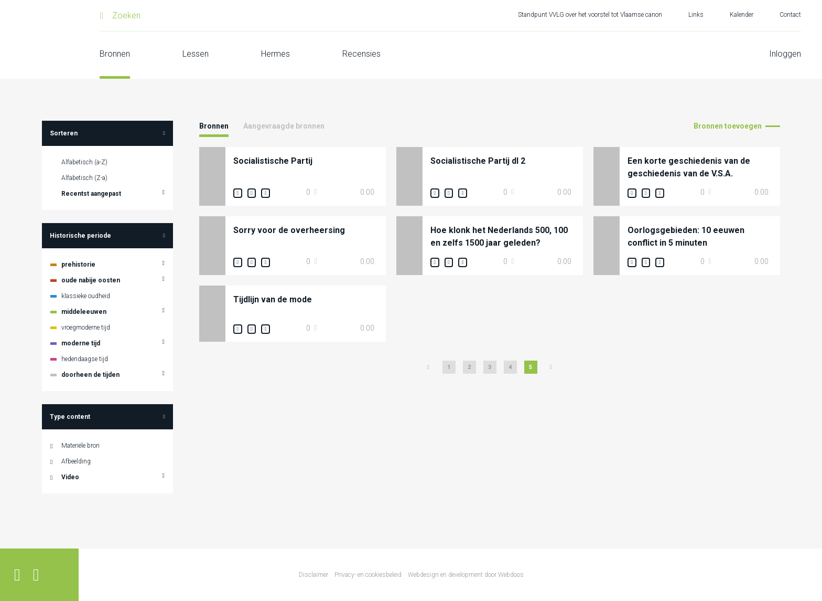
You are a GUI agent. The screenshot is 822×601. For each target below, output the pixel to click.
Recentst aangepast (91, 193)
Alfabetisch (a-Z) (84, 162)
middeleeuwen (83, 311)
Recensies (361, 54)
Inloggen (785, 54)
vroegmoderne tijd (85, 327)
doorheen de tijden (90, 374)
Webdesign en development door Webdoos (466, 574)
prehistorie (78, 264)
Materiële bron (80, 445)
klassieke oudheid (85, 296)
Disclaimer (313, 574)
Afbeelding (76, 461)
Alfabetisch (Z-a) (84, 178)
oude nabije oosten (90, 280)
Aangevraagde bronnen (284, 126)
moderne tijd (80, 343)
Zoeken (126, 15)
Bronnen (115, 54)
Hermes (275, 54)
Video (70, 477)
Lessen (195, 54)
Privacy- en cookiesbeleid (368, 574)
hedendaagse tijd (84, 359)
